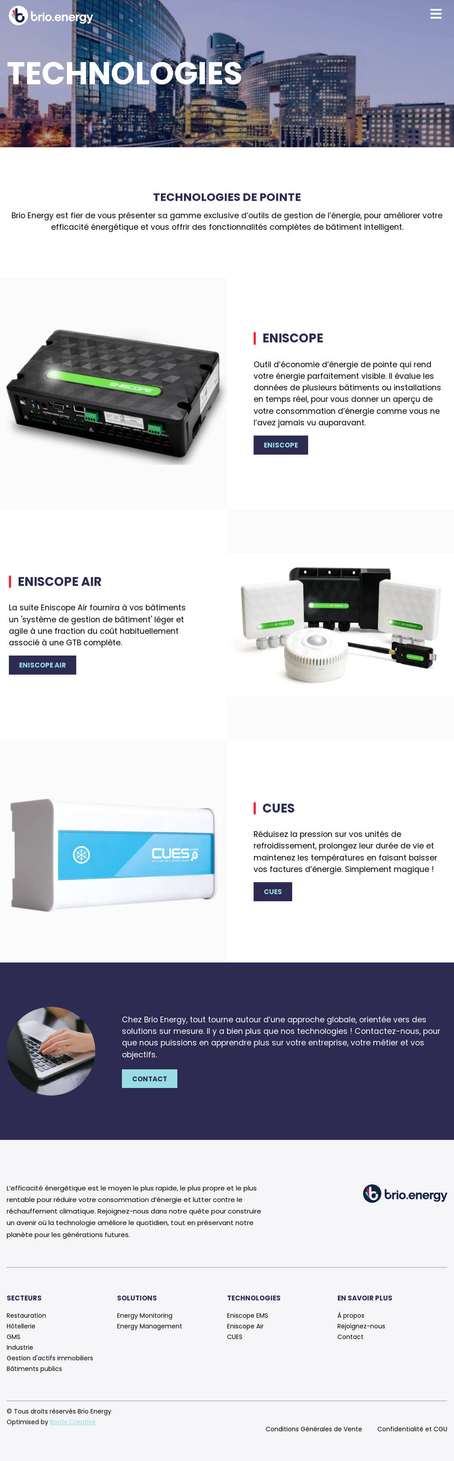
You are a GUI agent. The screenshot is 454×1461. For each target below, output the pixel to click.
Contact (149, 1079)
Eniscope (281, 445)
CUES (273, 891)
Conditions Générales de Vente (314, 1429)
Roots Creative (73, 1422)
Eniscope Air (42, 665)
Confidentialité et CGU (412, 1429)
